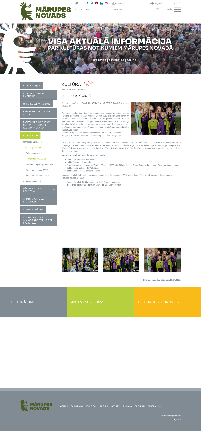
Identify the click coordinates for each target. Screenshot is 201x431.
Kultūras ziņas (31, 85)
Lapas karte (119, 4)
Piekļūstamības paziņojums (171, 415)
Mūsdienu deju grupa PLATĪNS (39, 164)
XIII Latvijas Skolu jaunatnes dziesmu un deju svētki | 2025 (38, 220)
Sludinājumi (22, 302)
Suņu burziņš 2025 (33, 209)
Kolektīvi (28, 135)
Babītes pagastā (30, 181)
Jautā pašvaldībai (87, 302)
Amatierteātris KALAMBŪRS (38, 176)
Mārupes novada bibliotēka (32, 189)
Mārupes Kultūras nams (36, 104)
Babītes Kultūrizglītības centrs (36, 113)
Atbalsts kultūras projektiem (33, 200)
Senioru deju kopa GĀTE (37, 170)
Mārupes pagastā (30, 142)
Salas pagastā (31, 147)
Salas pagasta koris (34, 153)
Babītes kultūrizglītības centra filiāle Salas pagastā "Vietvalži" (36, 125)
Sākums (65, 89)
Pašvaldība (77, 406)
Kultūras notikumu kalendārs (34, 94)
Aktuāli (63, 406)
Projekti (140, 406)
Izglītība (91, 406)
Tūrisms (127, 406)
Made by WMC (175, 420)
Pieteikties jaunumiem (159, 302)
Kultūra (73, 89)
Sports (115, 406)
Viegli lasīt (158, 4)
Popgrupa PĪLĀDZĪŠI (36, 159)
